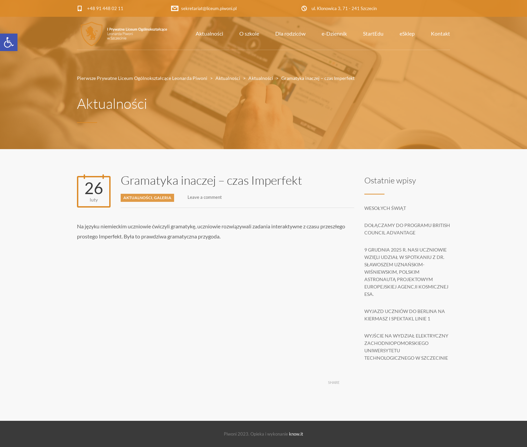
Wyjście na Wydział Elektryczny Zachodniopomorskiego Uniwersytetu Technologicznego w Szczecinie (406, 347)
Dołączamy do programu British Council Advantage (407, 228)
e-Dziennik (334, 33)
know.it (296, 434)
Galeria (162, 197)
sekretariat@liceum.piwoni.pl (209, 8)
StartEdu (373, 33)
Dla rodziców (290, 33)
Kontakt (440, 33)
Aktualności (209, 33)
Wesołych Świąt (385, 208)
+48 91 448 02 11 (105, 8)
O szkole (249, 33)
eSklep (407, 33)
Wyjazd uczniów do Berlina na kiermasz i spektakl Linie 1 (404, 314)
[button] (8, 42)
